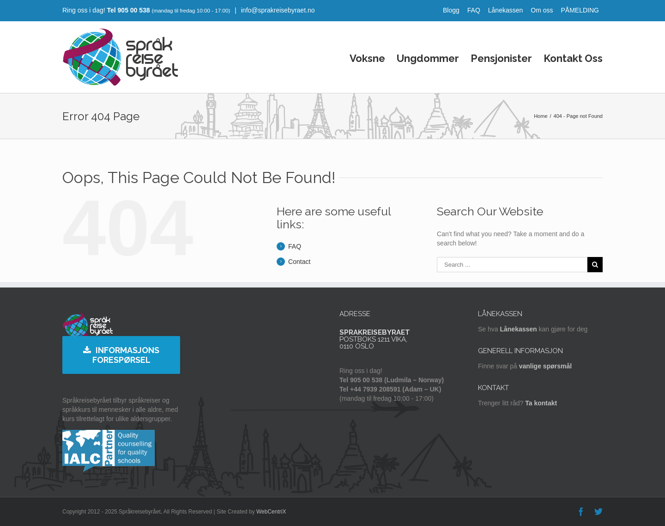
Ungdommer (428, 58)
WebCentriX (271, 511)
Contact (299, 261)
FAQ (473, 10)
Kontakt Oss (573, 58)
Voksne (367, 58)
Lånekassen (505, 10)
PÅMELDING (580, 10)
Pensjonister (501, 58)
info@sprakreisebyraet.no (277, 10)
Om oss (542, 10)
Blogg (451, 10)
